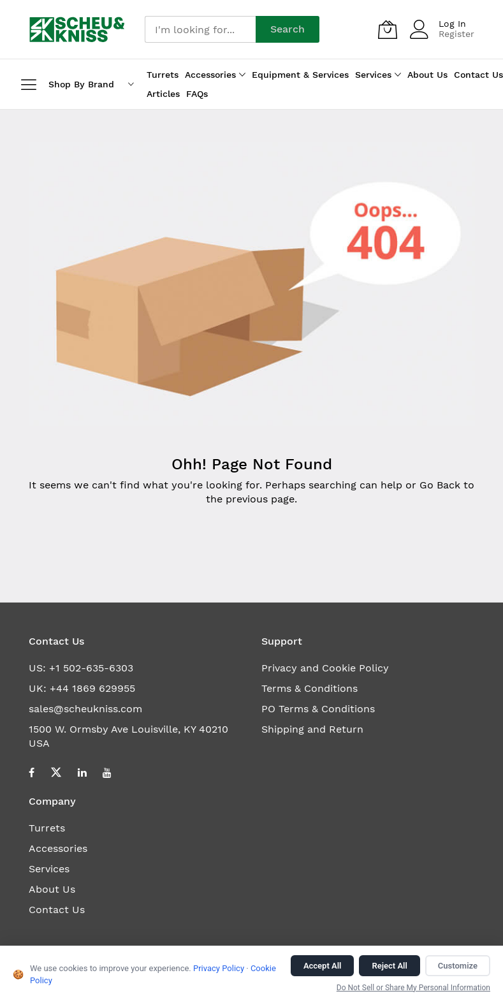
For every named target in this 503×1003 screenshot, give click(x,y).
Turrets (47, 828)
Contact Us (57, 910)
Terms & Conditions (309, 688)
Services (49, 869)
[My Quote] (387, 29)
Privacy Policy (218, 968)
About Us (52, 889)
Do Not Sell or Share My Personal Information (413, 987)
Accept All (322, 965)
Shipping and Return (312, 729)
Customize (457, 965)
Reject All (389, 965)
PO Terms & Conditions (318, 709)
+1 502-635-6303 (91, 668)
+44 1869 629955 (92, 688)
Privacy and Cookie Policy (325, 668)
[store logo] (77, 29)
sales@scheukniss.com (85, 709)
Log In (452, 23)
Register (456, 34)
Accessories (58, 848)
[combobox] (200, 29)
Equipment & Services (300, 75)
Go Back (439, 485)
